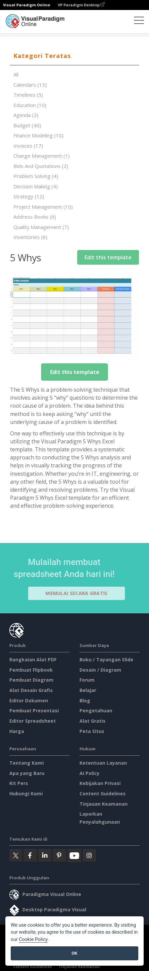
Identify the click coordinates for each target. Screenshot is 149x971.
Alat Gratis (93, 721)
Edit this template (108, 257)
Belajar (88, 690)
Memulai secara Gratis (79, 593)
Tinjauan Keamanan (104, 804)
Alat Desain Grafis (31, 690)
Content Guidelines (103, 793)
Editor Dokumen (28, 700)
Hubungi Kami (26, 793)
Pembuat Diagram (31, 680)
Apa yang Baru (26, 773)
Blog (85, 700)
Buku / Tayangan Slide (106, 659)
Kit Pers (18, 783)
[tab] (74, 56)
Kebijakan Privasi (100, 783)
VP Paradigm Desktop (81, 4)
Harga (16, 731)
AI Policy (90, 773)
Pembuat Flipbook (31, 670)
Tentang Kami (26, 763)
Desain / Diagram (100, 670)
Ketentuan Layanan (103, 763)
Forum (87, 680)
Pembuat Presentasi (34, 710)
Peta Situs (92, 731)
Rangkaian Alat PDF (32, 659)
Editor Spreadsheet (32, 721)
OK (74, 953)
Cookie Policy (33, 939)
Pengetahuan (96, 710)
